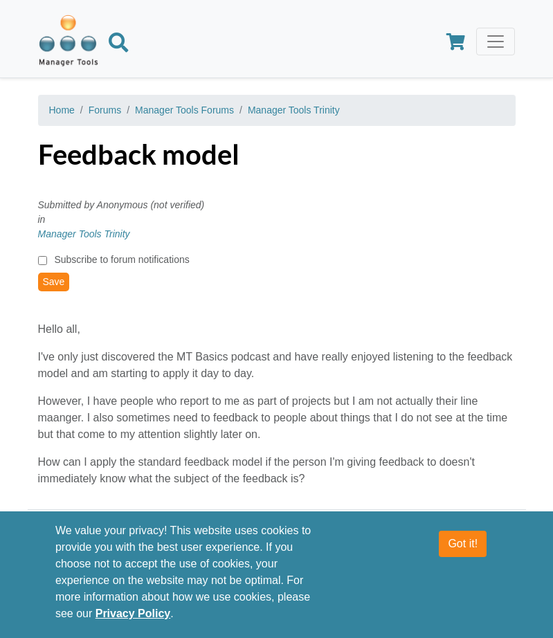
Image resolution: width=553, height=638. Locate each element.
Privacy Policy (133, 613)
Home (62, 110)
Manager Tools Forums (184, 110)
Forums (105, 110)
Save (54, 281)
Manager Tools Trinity (294, 110)
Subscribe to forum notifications (121, 259)
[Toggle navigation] (495, 41)
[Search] (118, 45)
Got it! (463, 543)
